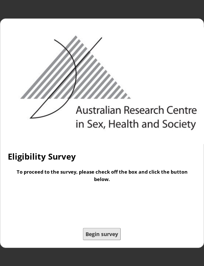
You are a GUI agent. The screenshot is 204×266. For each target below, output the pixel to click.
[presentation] (102, 206)
